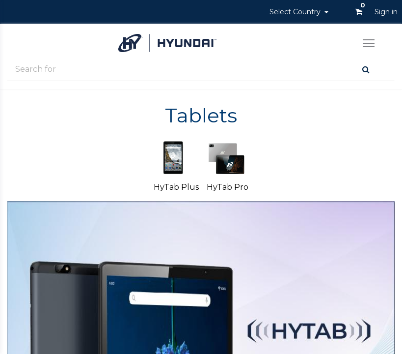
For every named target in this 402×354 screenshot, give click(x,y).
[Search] (366, 69)
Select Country (295, 11)
